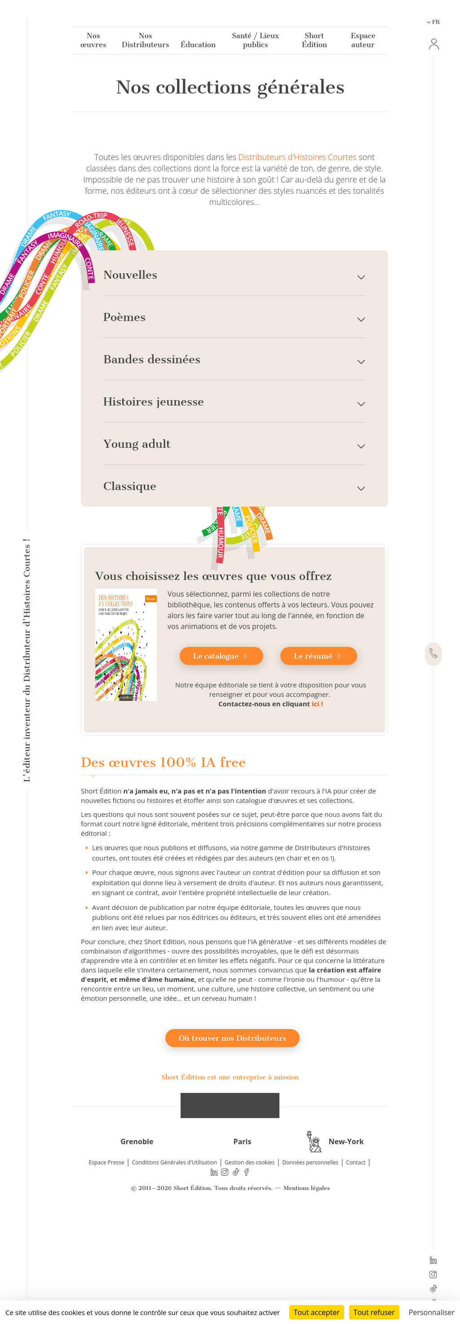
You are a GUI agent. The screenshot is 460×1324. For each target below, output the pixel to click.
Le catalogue (221, 759)
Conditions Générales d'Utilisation (174, 1267)
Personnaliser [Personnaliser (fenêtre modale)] (432, 1312)
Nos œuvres (93, 42)
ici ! (317, 807)
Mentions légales (306, 1292)
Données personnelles (310, 1267)
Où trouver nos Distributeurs (232, 1141)
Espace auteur (363, 42)
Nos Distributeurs (145, 42)
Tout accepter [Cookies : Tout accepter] (317, 1312)
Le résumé (319, 759)
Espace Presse (106, 1267)
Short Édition (314, 42)
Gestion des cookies (249, 1267)
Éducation (198, 46)
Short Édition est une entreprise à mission (230, 1181)
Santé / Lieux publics (255, 42)
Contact (355, 1267)
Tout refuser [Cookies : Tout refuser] (374, 1312)
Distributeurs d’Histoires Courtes (298, 260)
